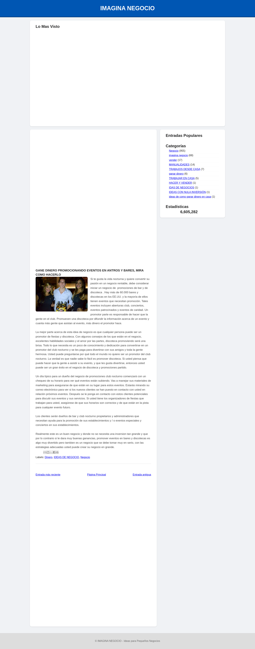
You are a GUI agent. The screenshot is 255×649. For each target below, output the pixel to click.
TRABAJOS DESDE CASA (184, 169)
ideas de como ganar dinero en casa (190, 196)
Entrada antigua (142, 474)
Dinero (48, 457)
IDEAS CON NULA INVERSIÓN (187, 192)
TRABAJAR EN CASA (182, 178)
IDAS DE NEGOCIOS (181, 187)
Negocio (85, 457)
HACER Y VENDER (180, 182)
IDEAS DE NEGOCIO (66, 457)
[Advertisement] (127, 100)
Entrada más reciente (48, 474)
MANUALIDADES (179, 164)
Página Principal (96, 474)
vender (173, 160)
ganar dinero (176, 173)
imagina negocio (178, 155)
